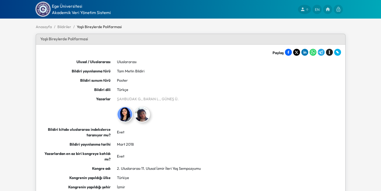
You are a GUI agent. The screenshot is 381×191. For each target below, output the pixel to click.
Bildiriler (64, 26)
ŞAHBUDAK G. (129, 99)
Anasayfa (44, 26)
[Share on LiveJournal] (337, 52)
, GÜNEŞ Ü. (169, 99)
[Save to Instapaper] (329, 52)
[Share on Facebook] (288, 52)
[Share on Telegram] (321, 52)
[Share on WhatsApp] (313, 52)
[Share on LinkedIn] (304, 52)
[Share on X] (296, 52)
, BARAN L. (151, 99)
